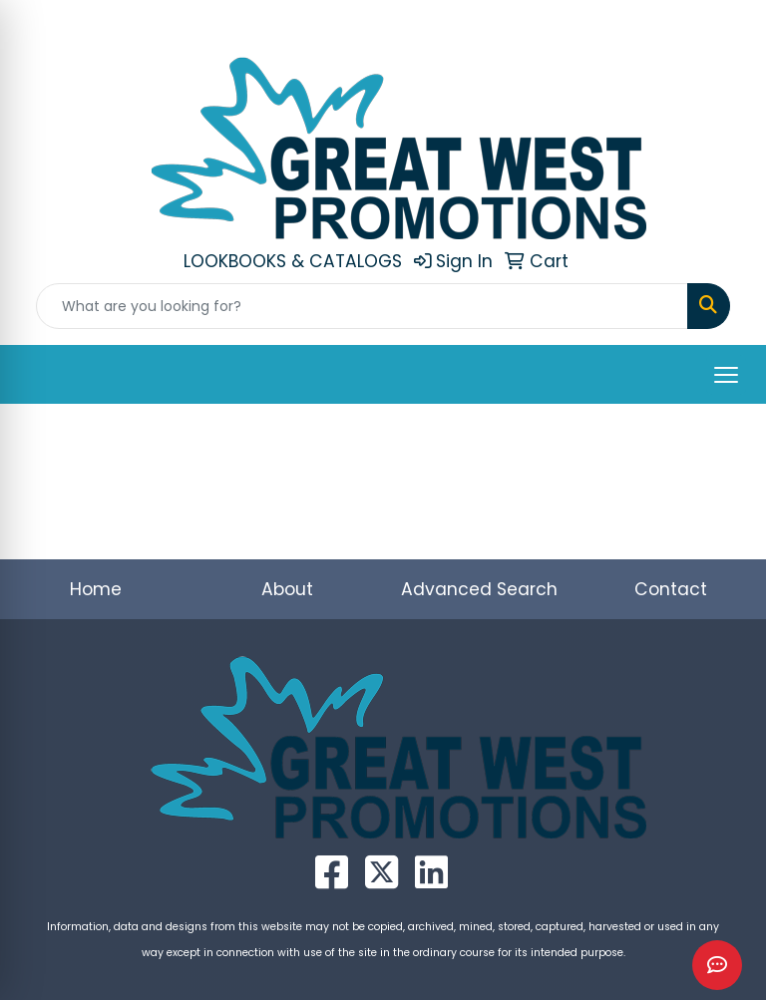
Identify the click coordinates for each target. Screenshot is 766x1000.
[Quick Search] (362, 306)
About (287, 589)
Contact (670, 589)
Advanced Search (479, 589)
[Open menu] (726, 375)
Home (96, 589)
